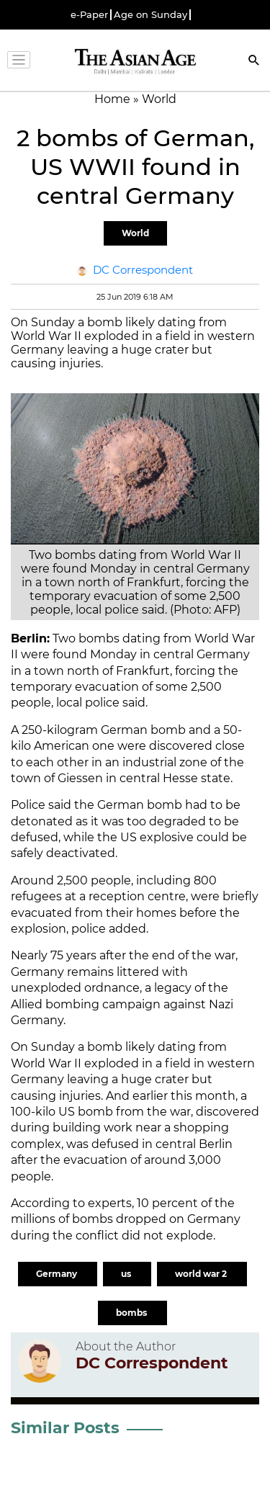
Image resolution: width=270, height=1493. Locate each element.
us (127, 1273)
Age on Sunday (150, 14)
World (135, 233)
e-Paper (89, 14)
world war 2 (202, 1273)
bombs (132, 1312)
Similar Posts (65, 1428)
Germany (57, 1273)
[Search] (254, 61)
